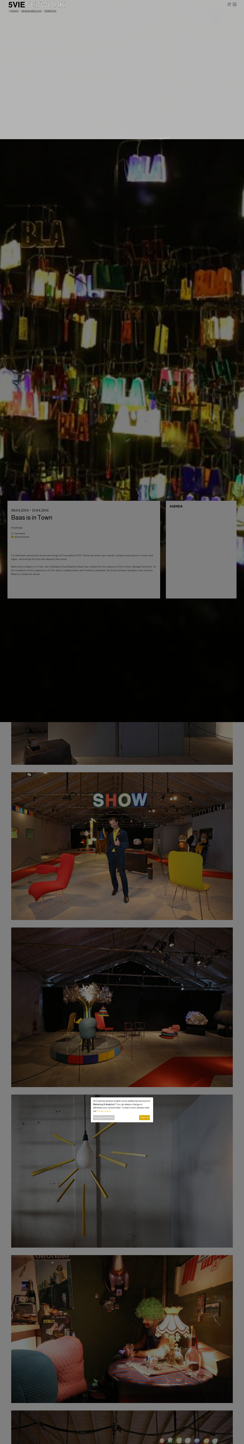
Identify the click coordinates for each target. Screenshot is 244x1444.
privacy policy (104, 1111)
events (14, 11)
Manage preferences (104, 1117)
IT (229, 4)
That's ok (144, 1117)
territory (50, 11)
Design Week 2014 (31, 11)
